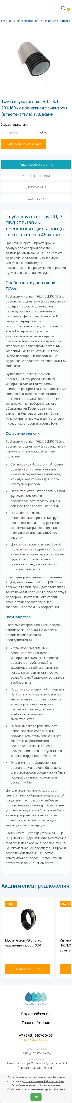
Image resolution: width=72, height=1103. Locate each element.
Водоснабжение (36, 1013)
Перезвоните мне (36, 1040)
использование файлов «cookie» (43, 1081)
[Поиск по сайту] (63, 7)
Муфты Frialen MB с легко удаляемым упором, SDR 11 (24, 942)
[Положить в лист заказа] (23, 144)
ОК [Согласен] (36, 1097)
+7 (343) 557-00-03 (36, 1035)
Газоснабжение (36, 1022)
